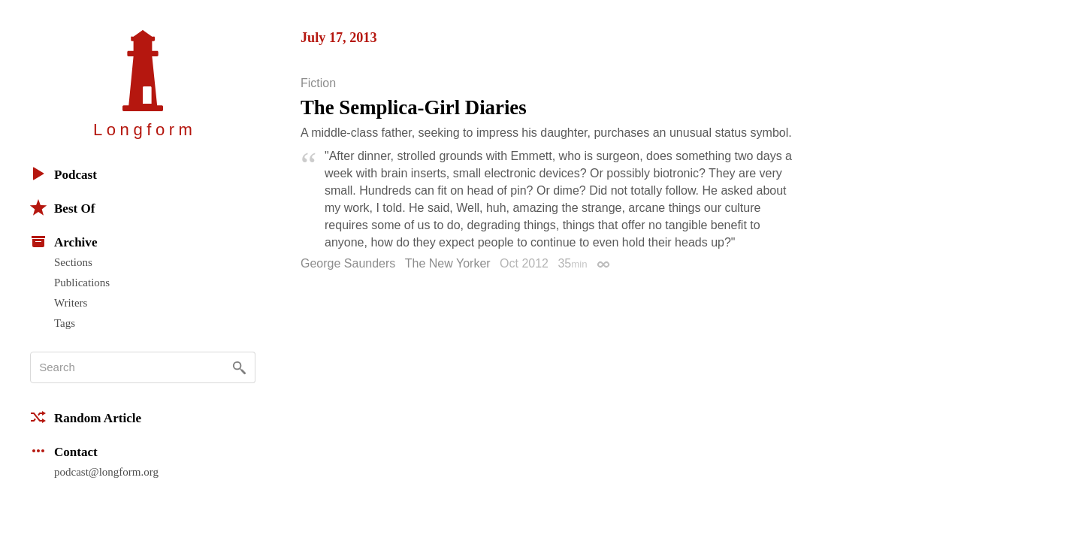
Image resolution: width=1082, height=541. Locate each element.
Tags (64, 323)
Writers (70, 303)
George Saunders (348, 263)
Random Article (85, 417)
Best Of (62, 207)
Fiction (318, 83)
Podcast (63, 173)
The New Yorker (448, 263)
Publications (82, 283)
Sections (73, 262)
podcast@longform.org (106, 472)
